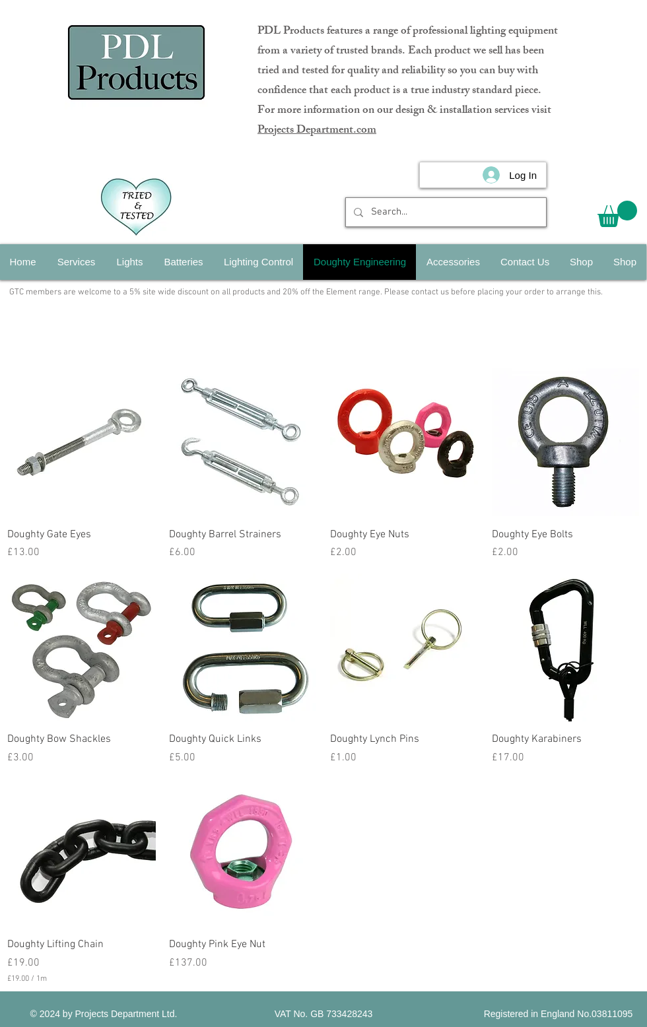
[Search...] (444, 212)
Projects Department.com (316, 131)
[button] (617, 214)
